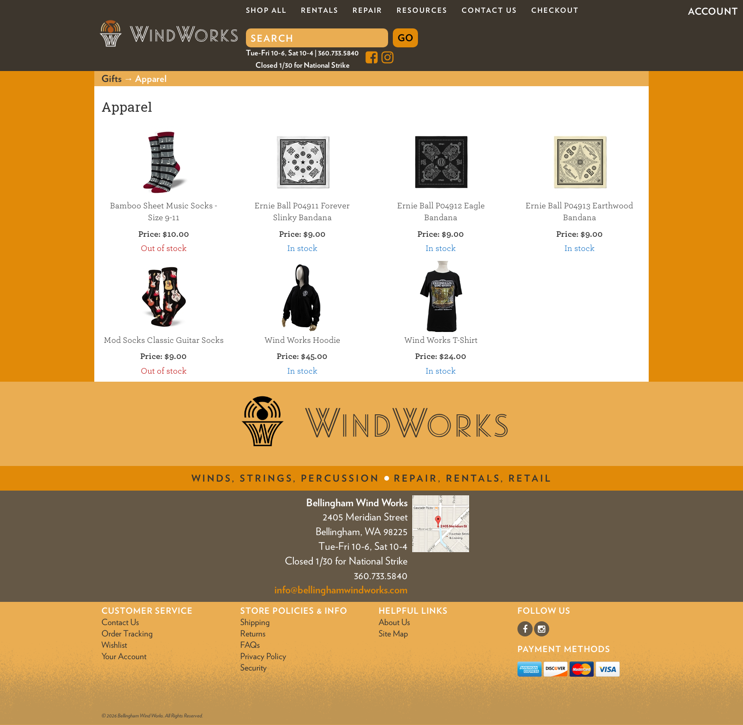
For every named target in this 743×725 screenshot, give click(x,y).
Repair (367, 10)
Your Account (123, 656)
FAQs (250, 645)
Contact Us (489, 10)
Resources (422, 10)
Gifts (111, 78)
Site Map (393, 633)
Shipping (255, 622)
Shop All (266, 10)
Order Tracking (127, 633)
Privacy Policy (263, 656)
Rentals (319, 10)
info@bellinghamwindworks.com (341, 589)
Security (253, 667)
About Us (394, 622)
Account (713, 11)
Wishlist (114, 645)
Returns (252, 633)
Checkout (555, 10)
